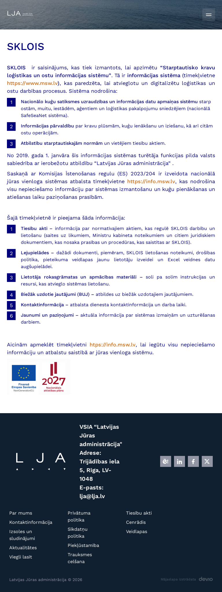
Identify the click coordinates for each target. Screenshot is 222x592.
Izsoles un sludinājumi (22, 535)
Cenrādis (136, 522)
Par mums (20, 513)
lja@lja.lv (92, 496)
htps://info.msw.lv (113, 345)
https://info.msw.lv (151, 181)
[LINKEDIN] (179, 461)
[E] (165, 461)
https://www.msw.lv (32, 83)
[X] (207, 461)
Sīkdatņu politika (78, 532)
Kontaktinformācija (23, 522)
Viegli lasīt (20, 557)
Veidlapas (136, 531)
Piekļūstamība (82, 545)
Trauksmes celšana (80, 558)
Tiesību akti (139, 513)
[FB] (193, 461)
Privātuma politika (79, 516)
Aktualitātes (23, 547)
